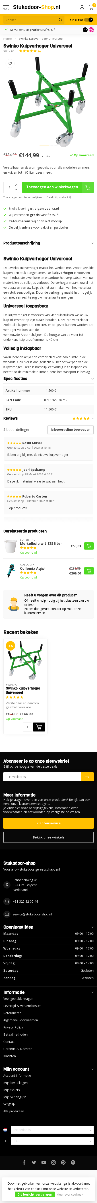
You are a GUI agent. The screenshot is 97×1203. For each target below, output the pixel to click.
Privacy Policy (13, 1027)
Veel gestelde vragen (18, 998)
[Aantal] (27, 727)
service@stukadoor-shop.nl (32, 914)
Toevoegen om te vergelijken (22, 197)
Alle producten (13, 1111)
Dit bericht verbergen (34, 1194)
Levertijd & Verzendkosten (22, 1006)
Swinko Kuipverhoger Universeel (41, 39)
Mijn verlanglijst (14, 1097)
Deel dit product (59, 197)
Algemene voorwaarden (20, 1020)
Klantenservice (49, 823)
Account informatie (17, 1075)
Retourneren (12, 1013)
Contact (9, 1041)
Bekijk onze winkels (48, 837)
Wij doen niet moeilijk (35, 221)
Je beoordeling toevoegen (70, 430)
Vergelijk (9, 1104)
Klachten (9, 1056)
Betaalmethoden (15, 1034)
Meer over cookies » (70, 1194)
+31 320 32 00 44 (25, 901)
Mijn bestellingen (15, 1083)
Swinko (8, 51)
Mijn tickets (11, 1090)
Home (7, 39)
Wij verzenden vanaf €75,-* (32, 30)
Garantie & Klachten (17, 1049)
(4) (39, 51)
